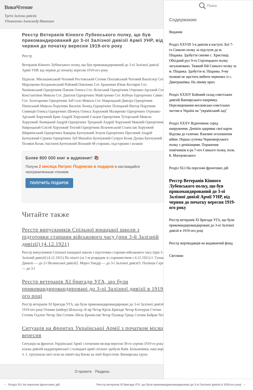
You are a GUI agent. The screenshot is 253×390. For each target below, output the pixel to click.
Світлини (176, 256)
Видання (175, 32)
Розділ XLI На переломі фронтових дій (198, 168)
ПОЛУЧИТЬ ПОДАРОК (49, 183)
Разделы (102, 371)
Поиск (207, 6)
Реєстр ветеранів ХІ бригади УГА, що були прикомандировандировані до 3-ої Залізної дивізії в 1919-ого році (201, 225)
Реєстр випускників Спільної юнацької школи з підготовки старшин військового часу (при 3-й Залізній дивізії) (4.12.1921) (90, 237)
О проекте (83, 371)
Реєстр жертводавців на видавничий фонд (201, 243)
